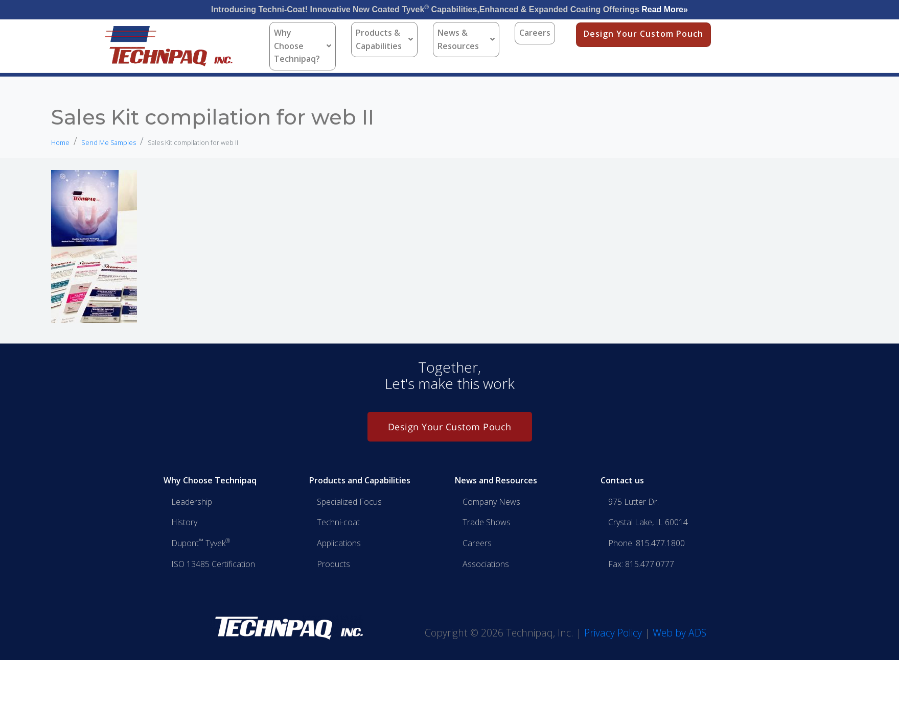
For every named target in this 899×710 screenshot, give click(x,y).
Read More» (664, 9)
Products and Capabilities (359, 480)
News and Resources (496, 480)
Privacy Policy (613, 633)
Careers (534, 32)
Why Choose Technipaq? (302, 45)
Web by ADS (679, 633)
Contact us (622, 480)
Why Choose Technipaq (210, 480)
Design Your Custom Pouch (643, 33)
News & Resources (466, 39)
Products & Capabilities (384, 39)
